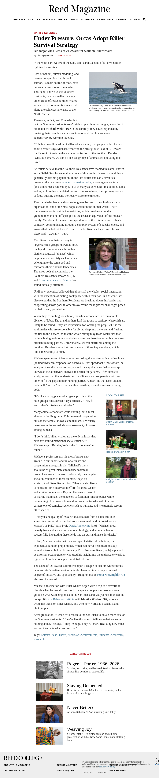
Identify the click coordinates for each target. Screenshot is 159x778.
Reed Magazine (80, 10)
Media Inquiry (65, 770)
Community (105, 19)
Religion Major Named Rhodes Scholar (121, 470)
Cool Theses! (116, 395)
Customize (101, 772)
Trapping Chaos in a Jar (121, 441)
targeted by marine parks (76, 182)
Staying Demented (84, 685)
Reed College (23, 758)
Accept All (88, 772)
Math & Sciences (55, 19)
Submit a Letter (67, 765)
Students (104, 634)
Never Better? (80, 707)
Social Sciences (82, 19)
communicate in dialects (56, 280)
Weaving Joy (79, 729)
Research (39, 639)
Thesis (62, 634)
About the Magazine (17, 765)
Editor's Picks (49, 634)
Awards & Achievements (82, 634)
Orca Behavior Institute (60, 599)
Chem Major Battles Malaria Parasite (121, 413)
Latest (121, 19)
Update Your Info (15, 770)
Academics (116, 634)
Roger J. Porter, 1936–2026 (93, 663)
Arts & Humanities (26, 19)
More (134, 19)
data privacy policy (107, 767)
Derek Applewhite (79, 525)
